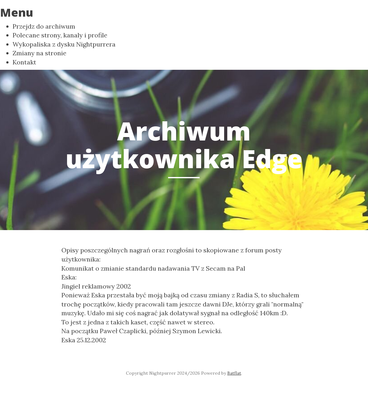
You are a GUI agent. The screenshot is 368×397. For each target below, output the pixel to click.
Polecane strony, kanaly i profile (60, 35)
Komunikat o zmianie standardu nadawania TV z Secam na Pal (153, 268)
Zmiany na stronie (39, 53)
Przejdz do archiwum (44, 26)
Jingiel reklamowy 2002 (96, 286)
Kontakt (24, 62)
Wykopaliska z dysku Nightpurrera (64, 44)
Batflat (234, 373)
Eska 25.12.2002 (83, 340)
